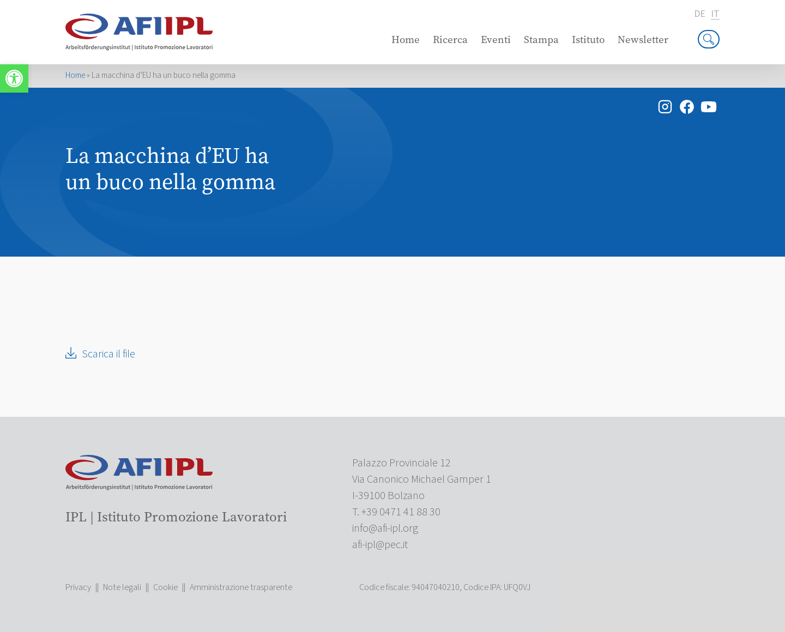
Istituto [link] (588, 39)
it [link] (715, 14)
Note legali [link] (122, 587)
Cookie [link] (165, 587)
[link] (14, 78)
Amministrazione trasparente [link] (241, 587)
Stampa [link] (541, 39)
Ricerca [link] (450, 39)
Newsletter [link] (643, 39)
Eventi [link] (496, 39)
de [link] (699, 14)
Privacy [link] (78, 587)
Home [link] (405, 39)
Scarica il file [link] (108, 354)
